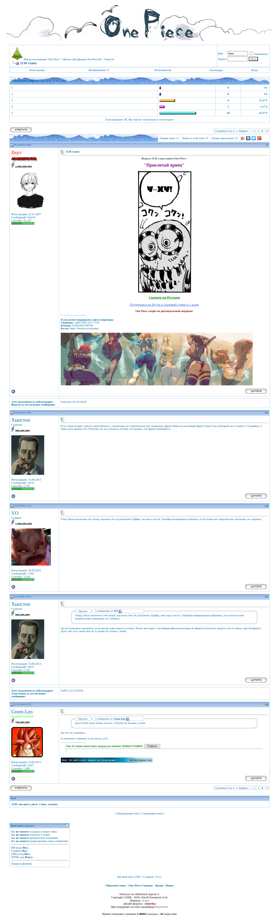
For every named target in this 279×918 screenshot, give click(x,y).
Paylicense (162, 906)
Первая (242, 130)
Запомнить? (259, 54)
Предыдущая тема (128, 813)
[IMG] (15, 853)
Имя (220, 53)
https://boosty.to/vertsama (84, 328)
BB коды (16, 847)
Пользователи (162, 70)
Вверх (170, 885)
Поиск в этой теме (193, 138)
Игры (254, 70)
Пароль (222, 58)
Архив (159, 885)
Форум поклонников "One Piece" (42, 59)
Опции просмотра (222, 138)
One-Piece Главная (140, 885)
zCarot (145, 900)
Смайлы (16, 850)
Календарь (216, 70)
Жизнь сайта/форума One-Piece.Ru (82, 59)
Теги (13, 798)
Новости (109, 59)
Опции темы (167, 138)
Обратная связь (115, 885)
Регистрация (37, 70)
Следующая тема (151, 813)
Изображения (97, 70)
